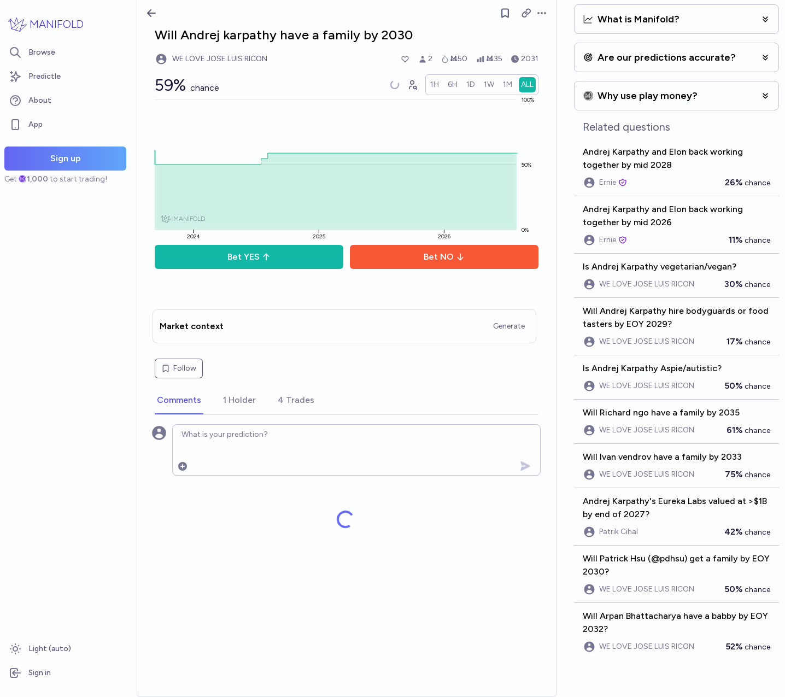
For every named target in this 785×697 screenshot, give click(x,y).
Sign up (65, 158)
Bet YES (249, 256)
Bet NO (444, 256)
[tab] (179, 400)
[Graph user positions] (412, 84)
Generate (509, 326)
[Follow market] (505, 13)
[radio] (434, 84)
